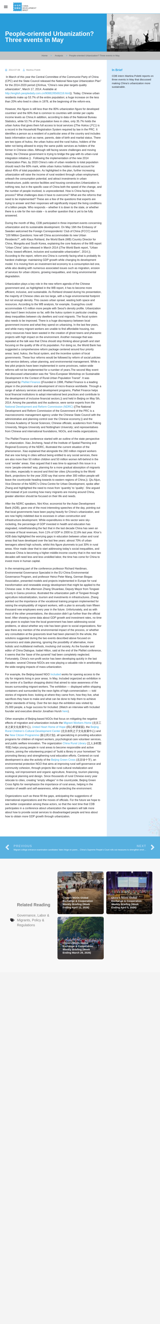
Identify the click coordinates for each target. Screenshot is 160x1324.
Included (55, 674)
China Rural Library (74, 743)
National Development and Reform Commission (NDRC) (39, 406)
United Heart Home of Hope (48, 727)
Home (45, 55)
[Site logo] (25, 7)
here (65, 711)
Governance (26, 915)
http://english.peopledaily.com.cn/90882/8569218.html (37, 93)
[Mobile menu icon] (5, 6)
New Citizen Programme (24, 735)
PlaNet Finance (30, 382)
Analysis (59, 55)
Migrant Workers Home (77, 722)
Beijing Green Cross (63, 759)
